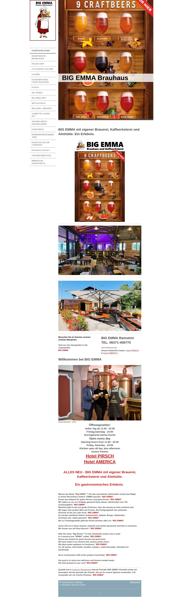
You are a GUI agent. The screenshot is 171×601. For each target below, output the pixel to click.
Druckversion (66, 582)
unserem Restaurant (81, 570)
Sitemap (78, 582)
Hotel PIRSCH (132, 350)
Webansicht (135, 582)
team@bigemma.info (109, 347)
